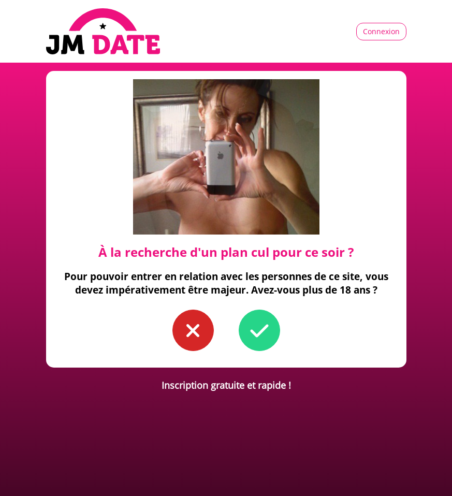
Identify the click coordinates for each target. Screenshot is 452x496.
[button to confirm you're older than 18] (259, 330)
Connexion (381, 31)
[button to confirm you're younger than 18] (193, 330)
